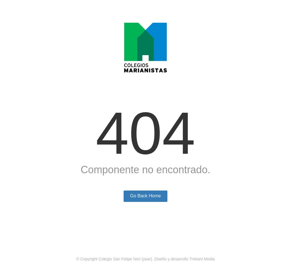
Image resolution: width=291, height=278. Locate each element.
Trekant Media (202, 259)
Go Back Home (145, 195)
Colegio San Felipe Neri (120, 259)
